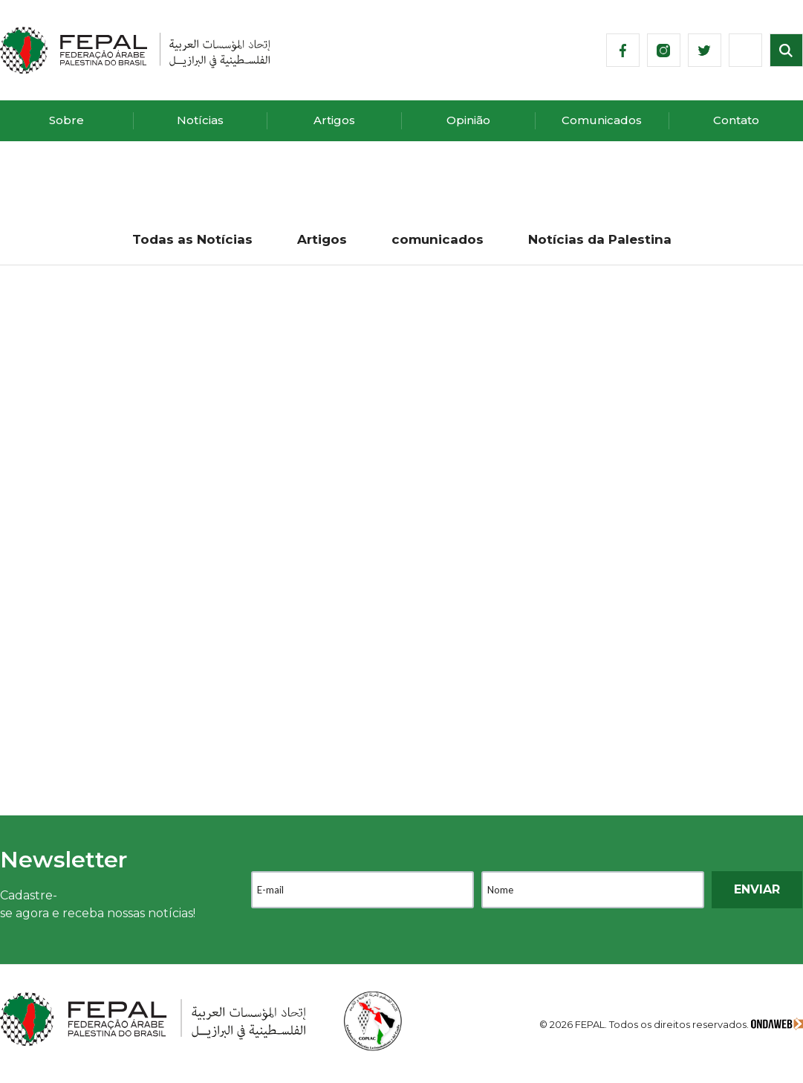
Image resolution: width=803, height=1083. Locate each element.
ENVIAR (757, 889)
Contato (736, 120)
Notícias (200, 120)
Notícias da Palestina (600, 239)
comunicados (437, 239)
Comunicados (602, 120)
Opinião (468, 120)
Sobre (66, 120)
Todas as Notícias (192, 239)
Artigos (334, 120)
